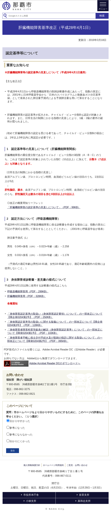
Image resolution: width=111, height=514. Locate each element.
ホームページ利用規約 (53, 465)
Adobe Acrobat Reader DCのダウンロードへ (42, 363)
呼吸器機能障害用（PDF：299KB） (27, 291)
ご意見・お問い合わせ (77, 465)
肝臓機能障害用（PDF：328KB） (26, 296)
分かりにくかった (19, 441)
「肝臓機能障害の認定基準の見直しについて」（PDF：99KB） (43, 207)
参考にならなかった (21, 434)
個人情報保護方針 (31, 465)
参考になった (17, 427)
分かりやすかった (19, 421)
